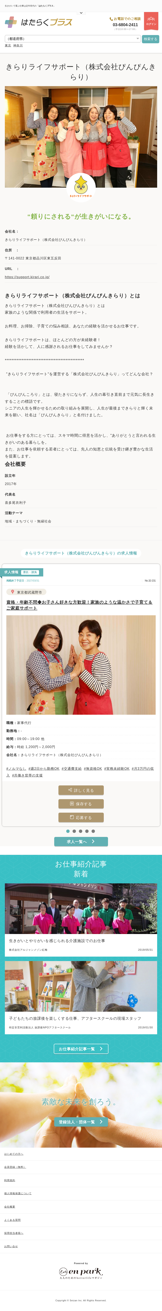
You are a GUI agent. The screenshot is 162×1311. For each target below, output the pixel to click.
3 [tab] (81, 832)
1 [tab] (68, 832)
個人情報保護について (18, 1193)
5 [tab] (94, 832)
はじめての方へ (13, 1153)
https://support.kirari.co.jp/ (27, 277)
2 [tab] (75, 832)
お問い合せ (11, 1246)
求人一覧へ (81, 841)
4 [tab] (87, 832)
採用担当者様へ (13, 1233)
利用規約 (9, 1180)
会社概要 (9, 1206)
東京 (8, 45)
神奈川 (18, 45)
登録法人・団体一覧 (81, 1122)
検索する (150, 39)
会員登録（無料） (15, 1167)
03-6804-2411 (125, 24)
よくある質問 (12, 1220)
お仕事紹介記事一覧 (81, 1049)
